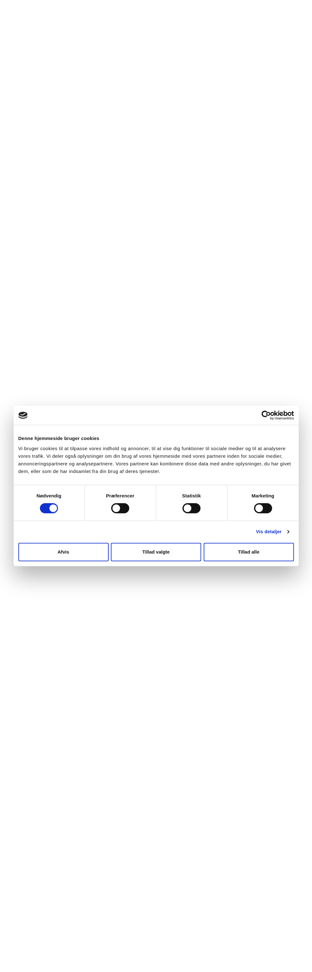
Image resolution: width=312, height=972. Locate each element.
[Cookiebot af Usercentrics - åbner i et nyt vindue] (266, 415)
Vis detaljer (269, 531)
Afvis (63, 552)
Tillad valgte (155, 552)
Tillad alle (248, 552)
